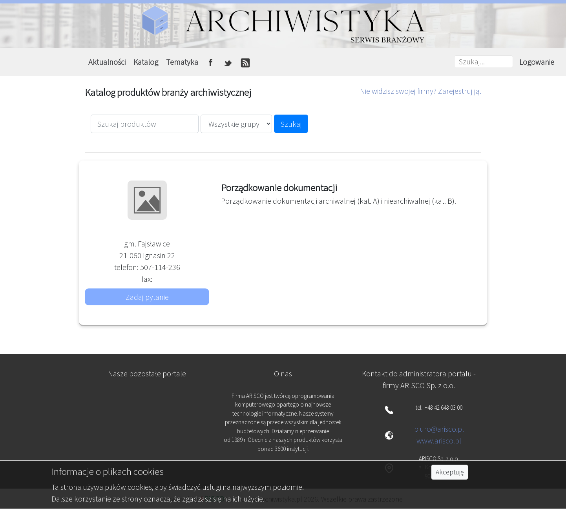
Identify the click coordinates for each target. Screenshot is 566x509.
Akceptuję (450, 472)
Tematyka (182, 62)
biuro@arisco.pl (439, 429)
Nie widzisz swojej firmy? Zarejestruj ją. (420, 91)
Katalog (145, 62)
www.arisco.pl (438, 440)
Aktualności (107, 62)
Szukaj (291, 124)
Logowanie (536, 62)
